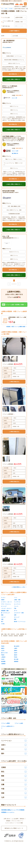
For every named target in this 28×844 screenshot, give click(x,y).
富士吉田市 (16, 646)
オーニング (3, 606)
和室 (15, 619)
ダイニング (16, 617)
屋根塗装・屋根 (5, 610)
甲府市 (2, 646)
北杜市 (15, 652)
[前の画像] (4, 346)
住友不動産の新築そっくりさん (11, 136)
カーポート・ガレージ (6, 602)
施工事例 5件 (15, 153)
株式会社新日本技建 (8, 191)
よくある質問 (15, 818)
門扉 (15, 608)
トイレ (15, 597)
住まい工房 (5, 236)
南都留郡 (16, 661)
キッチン (3, 597)
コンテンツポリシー (10, 822)
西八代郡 (16, 659)
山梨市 (15, 648)
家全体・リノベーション (20, 621)
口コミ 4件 (14, 98)
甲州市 (15, 657)
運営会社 (22, 818)
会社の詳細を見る (14, 74)
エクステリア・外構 (18, 612)
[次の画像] (24, 346)
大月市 (2, 650)
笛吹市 (15, 655)
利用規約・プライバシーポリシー (14, 820)
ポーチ (15, 610)
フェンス (16, 606)
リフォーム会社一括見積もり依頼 (14, 305)
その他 (2, 623)
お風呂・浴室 (17, 599)
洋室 (2, 619)
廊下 (2, 621)
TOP (2, 8)
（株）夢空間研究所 (8, 40)
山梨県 (6, 8)
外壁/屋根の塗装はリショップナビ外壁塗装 (12, 810)
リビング (3, 617)
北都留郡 (3, 663)
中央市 (2, 659)
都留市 (2, 648)
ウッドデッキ (17, 602)
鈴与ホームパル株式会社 (9, 86)
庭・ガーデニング (5, 612)
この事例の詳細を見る (14, 381)
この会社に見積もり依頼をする (14, 79)
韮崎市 (15, 650)
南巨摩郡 (3, 661)
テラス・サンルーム (6, 604)
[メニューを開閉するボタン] (25, 3)
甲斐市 (2, 655)
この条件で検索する (14, 31)
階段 (2, 615)
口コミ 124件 (15, 151)
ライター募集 (20, 822)
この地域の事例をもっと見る (18, 587)
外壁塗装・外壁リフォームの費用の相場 (15, 326)
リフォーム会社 (19, 723)
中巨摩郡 (10, 8)
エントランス (17, 604)
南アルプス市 (4, 652)
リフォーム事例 (5, 723)
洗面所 (2, 599)
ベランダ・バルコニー (6, 608)
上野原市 (3, 657)
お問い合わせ (7, 818)
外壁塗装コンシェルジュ (7, 812)
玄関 (15, 615)
